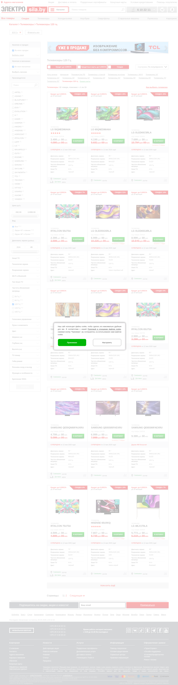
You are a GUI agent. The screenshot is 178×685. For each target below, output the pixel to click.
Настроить (107, 343)
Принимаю (72, 343)
